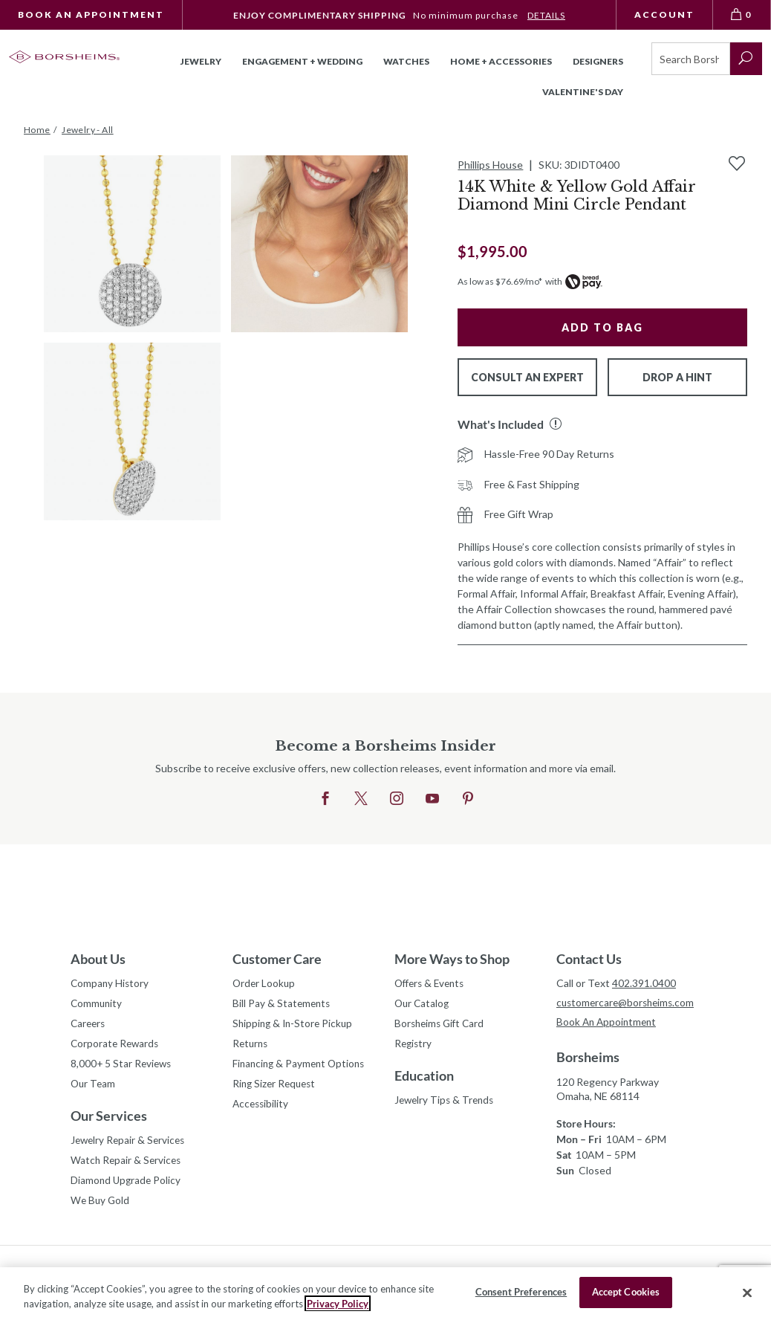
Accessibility (261, 1108)
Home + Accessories (501, 61)
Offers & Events (432, 983)
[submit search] (746, 58)
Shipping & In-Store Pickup (294, 1025)
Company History (111, 983)
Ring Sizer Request (276, 1087)
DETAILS (546, 15)
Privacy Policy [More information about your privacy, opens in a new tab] (337, 1304)
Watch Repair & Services (127, 1165)
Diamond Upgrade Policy (127, 1186)
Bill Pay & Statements (282, 1002)
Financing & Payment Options (301, 1067)
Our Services (109, 1120)
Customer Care (277, 959)
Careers (89, 1025)
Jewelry (200, 61)
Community (97, 1004)
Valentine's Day (582, 91)
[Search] (690, 58)
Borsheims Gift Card (441, 1025)
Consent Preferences (521, 1292)
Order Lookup (264, 983)
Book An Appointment (91, 14)
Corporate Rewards (116, 1046)
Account (664, 14)
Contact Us (589, 959)
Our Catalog (423, 1004)
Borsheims (587, 1058)
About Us (98, 959)
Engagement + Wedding (302, 61)
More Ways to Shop (452, 959)
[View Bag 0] (742, 15)
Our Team (94, 1087)
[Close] (747, 1292)
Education (424, 1078)
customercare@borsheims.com (628, 1003)
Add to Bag (602, 327)
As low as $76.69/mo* (500, 281)
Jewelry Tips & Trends (446, 1103)
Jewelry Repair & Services (130, 1145)
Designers (598, 61)
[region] (385, 1293)
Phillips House (490, 164)
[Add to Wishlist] (736, 163)
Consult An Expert (527, 377)
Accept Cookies (626, 1292)
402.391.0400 (644, 983)
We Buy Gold (101, 1207)
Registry (414, 1046)
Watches (406, 61)
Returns (251, 1046)
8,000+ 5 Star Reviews (123, 1067)
